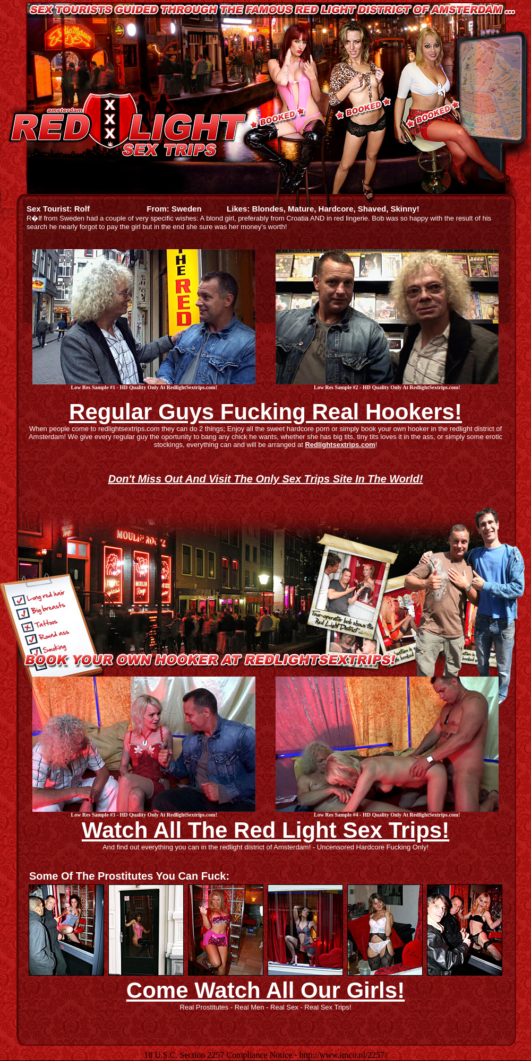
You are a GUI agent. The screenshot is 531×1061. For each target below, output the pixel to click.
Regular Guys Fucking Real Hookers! (265, 411)
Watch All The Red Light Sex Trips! (265, 830)
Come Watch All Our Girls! (265, 990)
